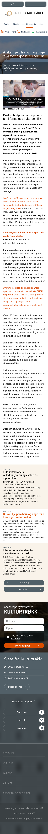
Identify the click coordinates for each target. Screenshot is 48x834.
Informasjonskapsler (15, 808)
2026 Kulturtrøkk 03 (18, 666)
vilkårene (15, 638)
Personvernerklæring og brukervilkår (24, 818)
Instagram (22, 727)
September (7, 67)
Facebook (22, 712)
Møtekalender (19, 24)
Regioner (8, 24)
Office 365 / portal (22, 813)
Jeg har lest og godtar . (22, 637)
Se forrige (25, 582)
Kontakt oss (39, 24)
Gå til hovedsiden (9, 65)
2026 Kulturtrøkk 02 (18, 672)
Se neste (22, 589)
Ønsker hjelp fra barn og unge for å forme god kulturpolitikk (21, 69)
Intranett (35, 808)
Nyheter (29, 24)
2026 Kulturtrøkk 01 (18, 678)
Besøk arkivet (15, 686)
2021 (30, 65)
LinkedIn (22, 720)
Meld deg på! (22, 645)
